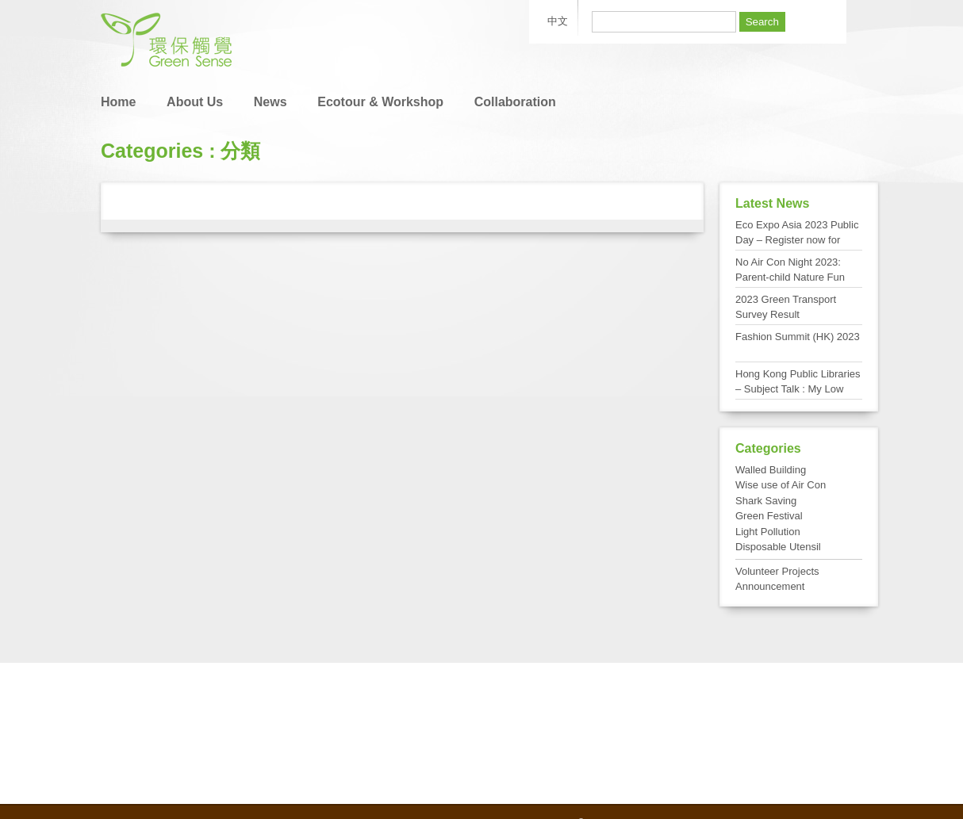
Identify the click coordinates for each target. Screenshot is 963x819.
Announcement (769, 586)
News (270, 102)
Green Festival (769, 516)
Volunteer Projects (777, 571)
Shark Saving (765, 501)
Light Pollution (767, 532)
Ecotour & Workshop (380, 102)
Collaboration (515, 102)
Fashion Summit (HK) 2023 (797, 337)
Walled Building (770, 470)
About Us (195, 102)
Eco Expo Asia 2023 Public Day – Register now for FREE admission (796, 240)
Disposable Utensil (778, 547)
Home (118, 102)
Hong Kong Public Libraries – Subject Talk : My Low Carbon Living (798, 389)
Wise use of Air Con (780, 485)
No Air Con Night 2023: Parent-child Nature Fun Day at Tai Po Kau (790, 277)
